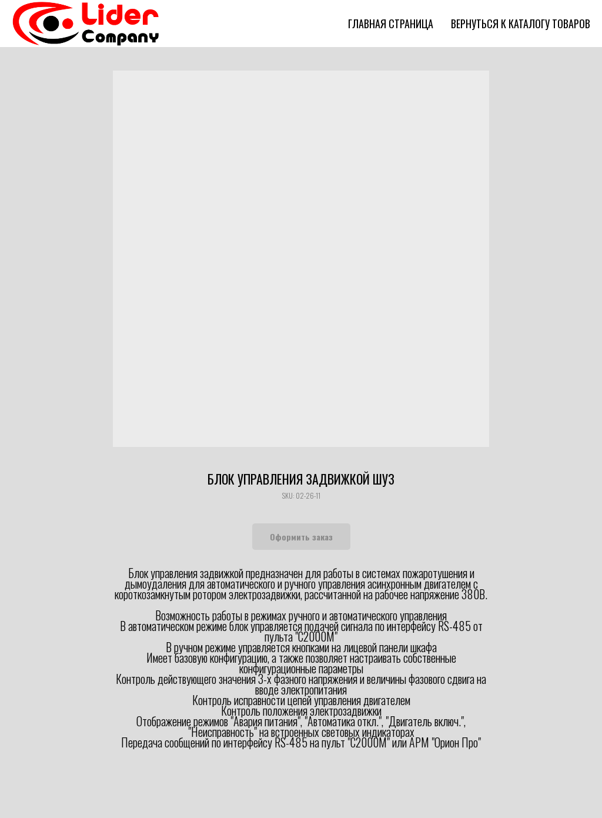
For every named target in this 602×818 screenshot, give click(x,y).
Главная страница (390, 23)
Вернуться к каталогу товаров (520, 23)
